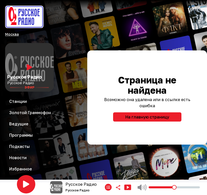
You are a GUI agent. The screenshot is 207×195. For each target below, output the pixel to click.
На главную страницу (147, 117)
